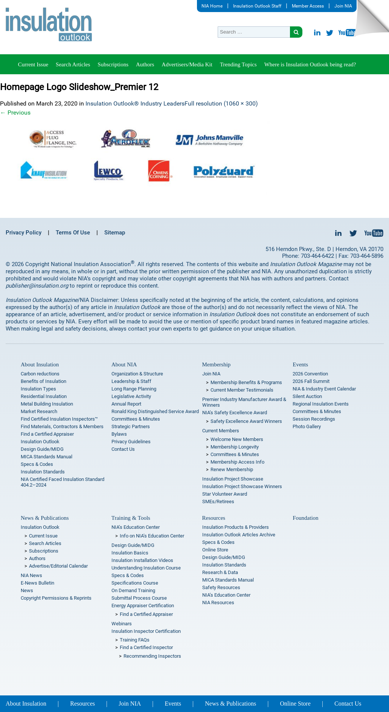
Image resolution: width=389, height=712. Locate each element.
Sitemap (114, 232)
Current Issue (33, 64)
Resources (214, 518)
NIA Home (212, 6)
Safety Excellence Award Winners (246, 421)
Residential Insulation (44, 396)
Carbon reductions (40, 374)
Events (300, 364)
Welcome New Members (237, 439)
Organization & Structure (137, 374)
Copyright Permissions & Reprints (56, 598)
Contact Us (123, 449)
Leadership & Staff (131, 381)
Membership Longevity (235, 447)
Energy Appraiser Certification (142, 605)
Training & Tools (130, 518)
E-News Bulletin (37, 583)
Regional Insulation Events (321, 404)
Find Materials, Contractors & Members (62, 426)
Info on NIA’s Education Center (152, 536)
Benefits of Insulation (43, 381)
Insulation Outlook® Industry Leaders (135, 103)
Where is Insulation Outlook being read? (310, 64)
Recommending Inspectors (152, 656)
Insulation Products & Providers (235, 527)
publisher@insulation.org (37, 285)
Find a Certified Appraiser (47, 434)
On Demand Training (133, 590)
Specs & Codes (37, 464)
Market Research (39, 411)
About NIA (124, 364)
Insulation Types (38, 389)
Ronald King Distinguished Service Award (155, 411)
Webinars (121, 623)
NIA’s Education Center (135, 527)
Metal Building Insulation (47, 404)
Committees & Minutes (135, 419)
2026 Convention (310, 374)
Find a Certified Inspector (146, 647)
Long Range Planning (133, 389)
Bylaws (119, 434)
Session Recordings (314, 419)
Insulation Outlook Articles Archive (238, 534)
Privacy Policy (23, 232)
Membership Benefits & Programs (246, 382)
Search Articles (73, 64)
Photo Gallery (307, 426)
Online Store (215, 550)
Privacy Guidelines (131, 441)
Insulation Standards (43, 472)
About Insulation (40, 364)
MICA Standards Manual (46, 456)
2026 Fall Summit (311, 381)
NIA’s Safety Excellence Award (234, 412)
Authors (145, 64)
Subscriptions (113, 64)
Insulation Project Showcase (232, 479)
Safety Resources (221, 587)
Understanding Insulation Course (146, 568)
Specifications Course (134, 583)
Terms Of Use (73, 232)
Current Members (220, 430)
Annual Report (126, 404)
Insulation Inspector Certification (146, 631)
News (27, 590)
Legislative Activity (131, 396)
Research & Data (220, 572)
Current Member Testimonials (242, 390)
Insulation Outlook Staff (257, 6)
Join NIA (343, 6)
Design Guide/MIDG (42, 449)
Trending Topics (238, 64)
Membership (216, 364)
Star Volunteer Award (224, 494)
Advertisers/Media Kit (187, 64)
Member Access (308, 6)
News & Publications (45, 518)
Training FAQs (134, 640)
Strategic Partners (130, 426)
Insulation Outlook (40, 441)
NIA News (31, 575)
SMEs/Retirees (218, 501)
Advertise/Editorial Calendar (58, 566)
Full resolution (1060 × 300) (221, 103)
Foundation (305, 518)
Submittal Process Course (139, 598)
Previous (15, 112)
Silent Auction (307, 396)
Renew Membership (232, 469)
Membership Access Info (237, 462)
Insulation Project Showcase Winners (242, 486)
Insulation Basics (129, 553)
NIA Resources (218, 602)
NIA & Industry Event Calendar (324, 389)
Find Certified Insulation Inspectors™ (59, 419)
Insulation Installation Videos (142, 560)
